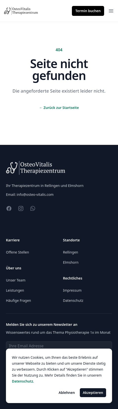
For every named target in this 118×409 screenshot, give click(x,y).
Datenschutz (73, 300)
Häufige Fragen (18, 300)
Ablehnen (67, 392)
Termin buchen (88, 10)
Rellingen (70, 252)
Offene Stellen (17, 252)
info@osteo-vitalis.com (35, 194)
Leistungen (15, 290)
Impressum (72, 290)
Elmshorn (71, 262)
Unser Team (16, 280)
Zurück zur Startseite (59, 107)
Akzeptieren (93, 392)
